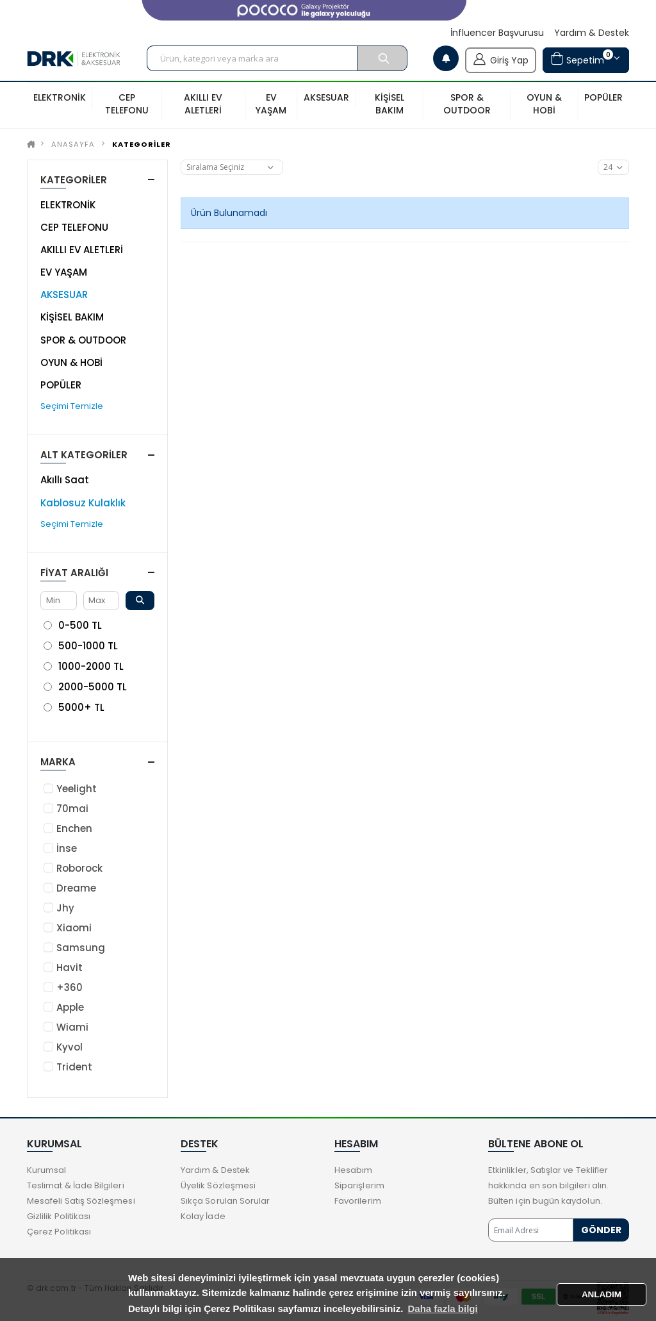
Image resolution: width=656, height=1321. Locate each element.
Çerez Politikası (59, 1231)
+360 (69, 987)
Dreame (76, 888)
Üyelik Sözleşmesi (218, 1185)
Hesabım (353, 1170)
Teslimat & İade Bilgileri (75, 1185)
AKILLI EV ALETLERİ (81, 249)
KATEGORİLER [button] (73, 180)
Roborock (79, 868)
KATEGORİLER (141, 144)
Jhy (65, 908)
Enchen (74, 828)
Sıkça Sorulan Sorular (225, 1201)
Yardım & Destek (591, 33)
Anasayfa (73, 144)
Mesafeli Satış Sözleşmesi (81, 1201)
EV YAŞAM (63, 272)
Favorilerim (357, 1201)
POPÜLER (60, 385)
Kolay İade (203, 1216)
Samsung (80, 947)
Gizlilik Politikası (58, 1216)
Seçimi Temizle (71, 406)
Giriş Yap (501, 58)
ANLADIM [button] (601, 1294)
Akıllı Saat (64, 479)
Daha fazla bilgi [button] (443, 1308)
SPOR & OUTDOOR (83, 340)
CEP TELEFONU (74, 227)
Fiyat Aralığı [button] (74, 572)
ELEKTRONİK (67, 205)
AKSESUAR (64, 294)
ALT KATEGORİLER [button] (83, 454)
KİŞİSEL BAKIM (72, 317)
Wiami (72, 1027)
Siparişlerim (359, 1185)
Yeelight (76, 788)
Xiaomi (74, 928)
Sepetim (581, 58)
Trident (74, 1067)
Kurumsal (47, 1170)
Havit (69, 967)
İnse (66, 848)
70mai (72, 808)
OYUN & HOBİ (71, 362)
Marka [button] (58, 762)
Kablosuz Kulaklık (83, 503)
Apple (70, 1007)
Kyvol (69, 1047)
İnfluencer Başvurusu (497, 33)
